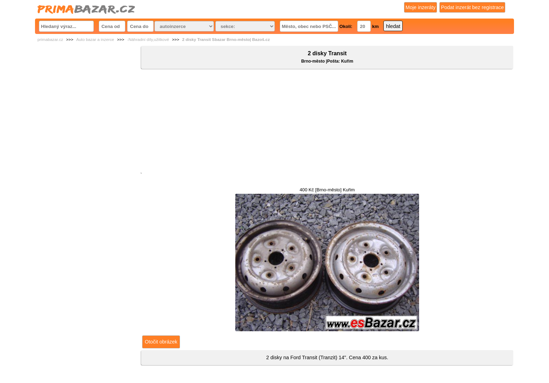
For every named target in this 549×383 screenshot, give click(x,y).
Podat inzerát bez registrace (472, 7)
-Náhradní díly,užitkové (148, 39)
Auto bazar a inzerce (95, 39)
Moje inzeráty (420, 7)
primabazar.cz (50, 39)
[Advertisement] (327, 122)
